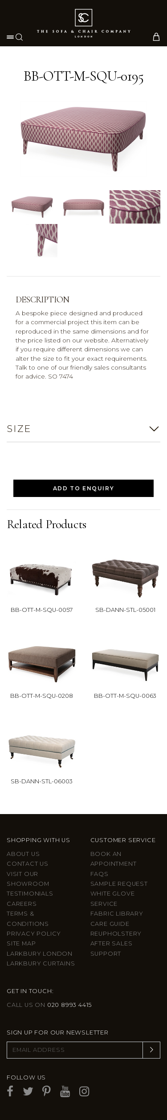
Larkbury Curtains (41, 963)
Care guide (110, 923)
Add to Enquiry (83, 488)
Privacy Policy (34, 933)
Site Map (21, 943)
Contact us (28, 863)
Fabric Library (116, 913)
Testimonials (30, 893)
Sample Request (119, 883)
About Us (23, 854)
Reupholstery (116, 933)
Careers (22, 903)
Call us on (49, 1005)
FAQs (99, 874)
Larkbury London (40, 953)
